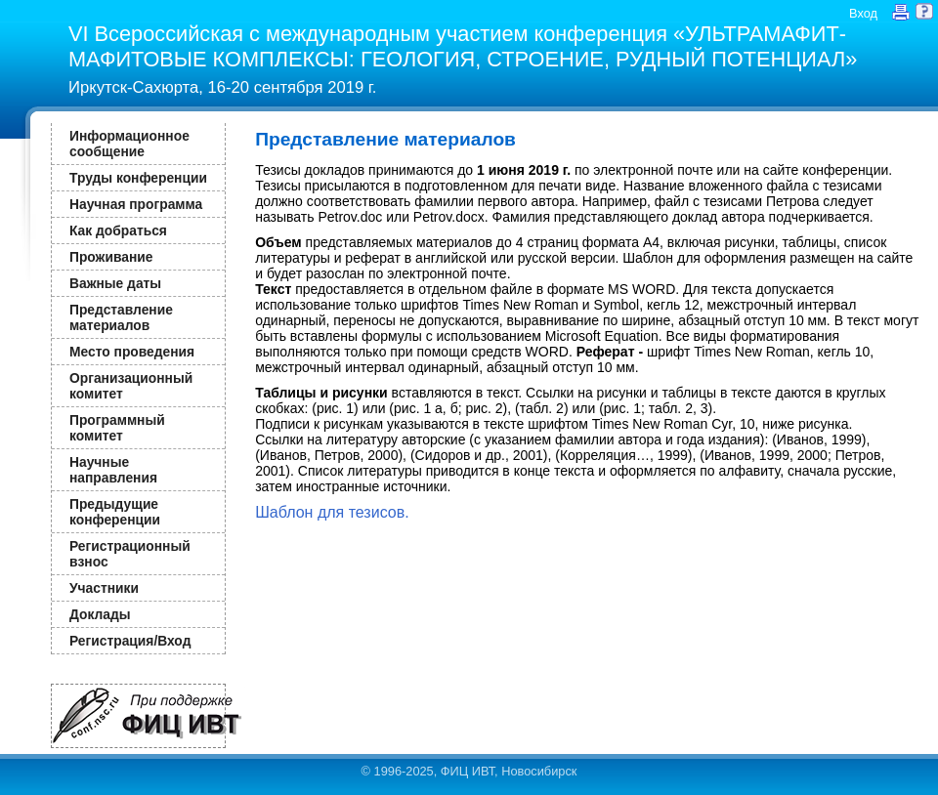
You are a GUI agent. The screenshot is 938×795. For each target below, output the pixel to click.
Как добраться (118, 230)
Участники (104, 588)
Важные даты (115, 283)
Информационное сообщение (129, 143)
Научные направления (113, 469)
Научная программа (135, 204)
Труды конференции (138, 178)
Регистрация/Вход (130, 641)
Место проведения (131, 351)
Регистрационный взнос (130, 553)
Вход (863, 13)
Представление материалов (121, 317)
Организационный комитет (130, 385)
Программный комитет (117, 427)
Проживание (110, 257)
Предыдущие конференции (114, 511)
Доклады (100, 614)
